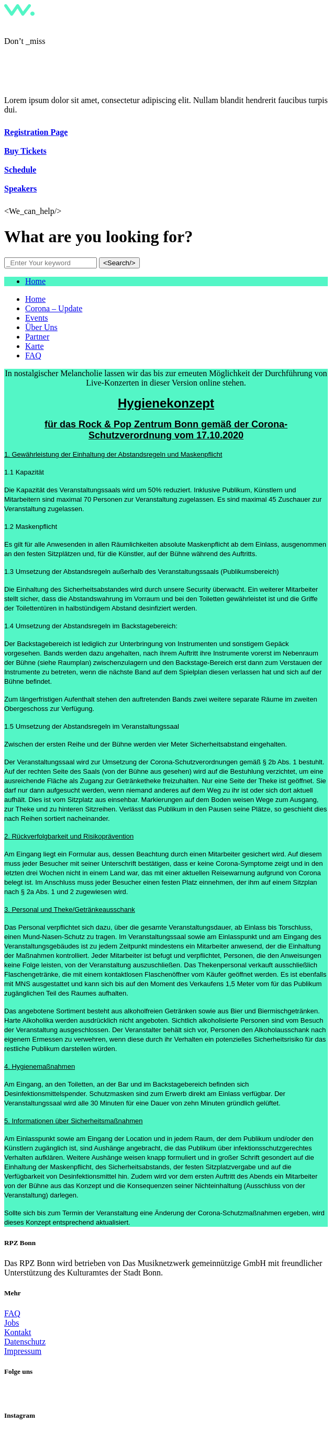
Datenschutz (25, 1341)
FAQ (12, 1313)
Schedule (20, 169)
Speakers (20, 188)
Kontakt (17, 1332)
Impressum (22, 1351)
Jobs (11, 1322)
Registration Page (36, 132)
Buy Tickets (25, 150)
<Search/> (119, 263)
